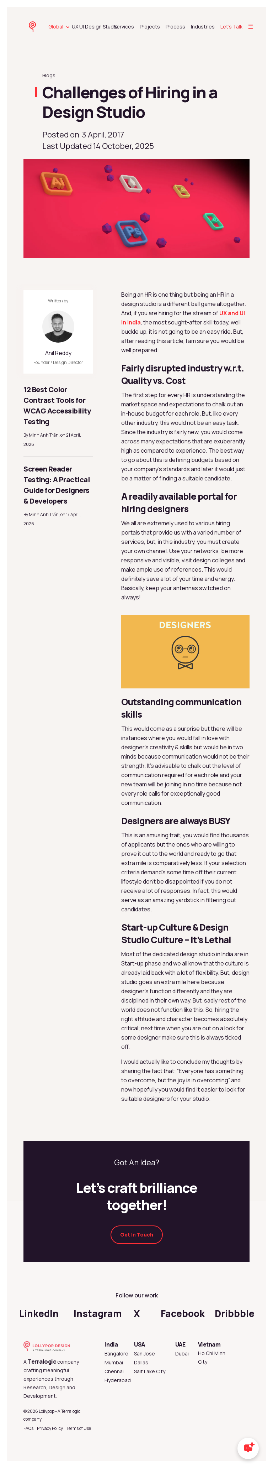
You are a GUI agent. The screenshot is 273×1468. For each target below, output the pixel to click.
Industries (203, 26)
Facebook (183, 1313)
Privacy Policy (50, 1428)
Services (124, 26)
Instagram (98, 1313)
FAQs (28, 1428)
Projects (150, 26)
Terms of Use (78, 1428)
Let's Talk (231, 26)
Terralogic (42, 1361)
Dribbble (235, 1313)
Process (175, 26)
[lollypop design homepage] (33, 26)
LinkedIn (39, 1313)
